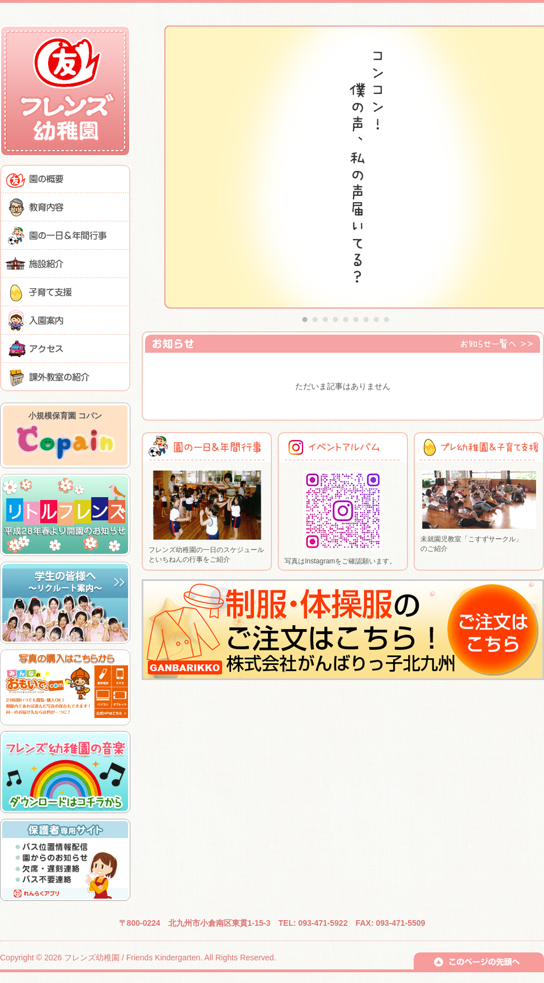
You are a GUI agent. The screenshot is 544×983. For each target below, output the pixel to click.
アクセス (65, 349)
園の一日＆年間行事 (65, 235)
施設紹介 (65, 264)
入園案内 (65, 320)
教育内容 (65, 207)
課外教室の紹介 (65, 377)
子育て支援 (65, 292)
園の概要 (65, 179)
